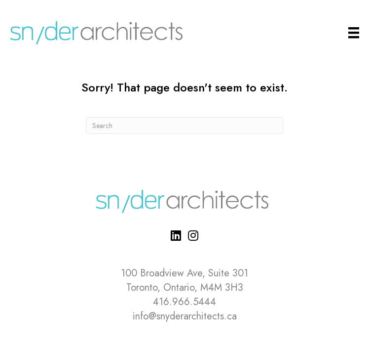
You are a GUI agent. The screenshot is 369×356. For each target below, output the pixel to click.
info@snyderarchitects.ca (185, 316)
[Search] (184, 125)
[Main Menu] (353, 33)
